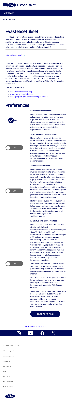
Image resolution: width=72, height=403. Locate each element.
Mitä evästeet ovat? (15, 55)
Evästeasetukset (8, 381)
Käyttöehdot (7, 366)
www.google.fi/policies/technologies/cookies (29, 96)
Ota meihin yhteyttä (9, 351)
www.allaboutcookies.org (21, 91)
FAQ (4, 371)
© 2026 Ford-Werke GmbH (11, 346)
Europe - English (8, 386)
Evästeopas (6, 376)
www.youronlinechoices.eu (21, 94)
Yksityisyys (6, 361)
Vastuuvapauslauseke (34, 326)
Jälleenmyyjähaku (8, 356)
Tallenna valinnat (45, 313)
